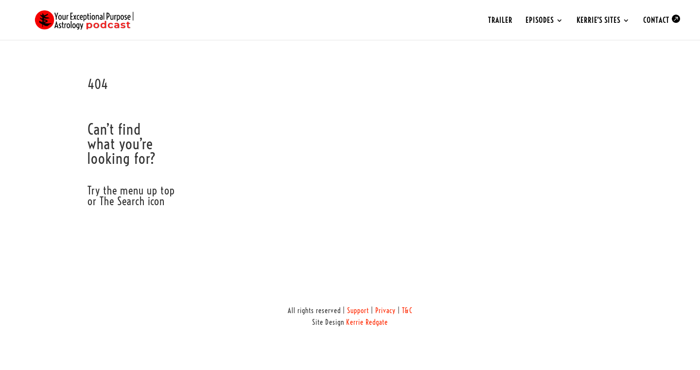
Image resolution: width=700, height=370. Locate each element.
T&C (407, 310)
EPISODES (539, 21)
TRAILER (500, 21)
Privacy (385, 310)
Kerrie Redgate (367, 322)
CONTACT (661, 19)
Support (358, 310)
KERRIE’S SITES (598, 21)
